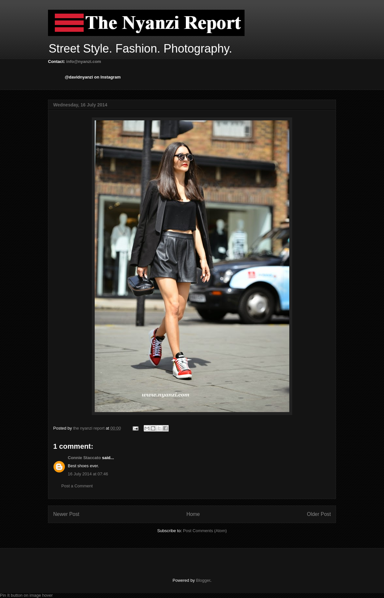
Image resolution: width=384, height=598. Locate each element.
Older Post (319, 514)
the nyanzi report (89, 428)
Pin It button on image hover (26, 595)
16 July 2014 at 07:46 (88, 473)
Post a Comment (77, 485)
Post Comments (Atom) (205, 530)
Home (193, 514)
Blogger (203, 580)
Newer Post (66, 514)
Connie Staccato (84, 457)
